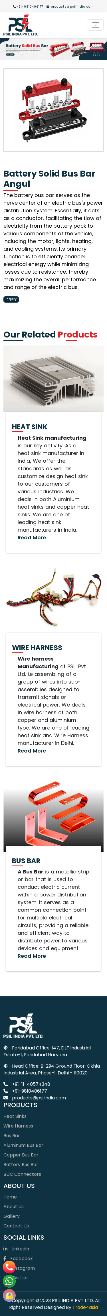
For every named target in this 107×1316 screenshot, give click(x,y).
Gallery (11, 1216)
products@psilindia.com (70, 7)
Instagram (19, 1268)
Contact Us (16, 1226)
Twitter (15, 1278)
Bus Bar (11, 1135)
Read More (32, 537)
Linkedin (16, 1249)
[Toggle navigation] (96, 25)
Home (10, 1197)
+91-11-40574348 (26, 1084)
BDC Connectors (22, 1174)
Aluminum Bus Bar (23, 1145)
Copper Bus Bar (21, 1155)
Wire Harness (18, 1126)
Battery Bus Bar (20, 1164)
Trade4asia (85, 1307)
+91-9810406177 (28, 7)
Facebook (18, 1258)
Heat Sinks (15, 1116)
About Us (13, 1206)
